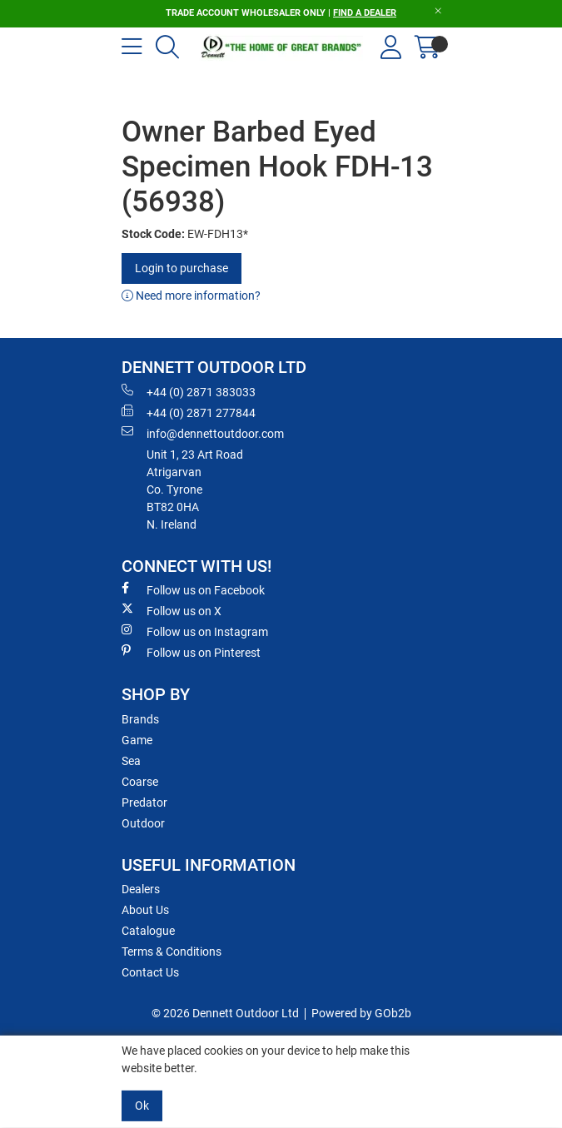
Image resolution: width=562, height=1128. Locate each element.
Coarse (140, 781)
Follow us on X (171, 610)
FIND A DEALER (364, 12)
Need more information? (191, 295)
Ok (142, 1105)
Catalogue (148, 930)
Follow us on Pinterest (191, 651)
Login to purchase (181, 268)
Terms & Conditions (171, 951)
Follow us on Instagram (195, 631)
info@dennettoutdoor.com (203, 432)
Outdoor (143, 823)
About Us (145, 910)
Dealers (141, 889)
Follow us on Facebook (193, 589)
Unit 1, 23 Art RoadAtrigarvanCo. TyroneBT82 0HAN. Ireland (195, 489)
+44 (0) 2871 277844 (189, 412)
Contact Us (150, 972)
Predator (144, 802)
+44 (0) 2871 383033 (189, 391)
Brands (140, 719)
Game (137, 740)
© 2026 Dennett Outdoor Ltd (225, 1013)
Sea (131, 761)
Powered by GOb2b (361, 1013)
